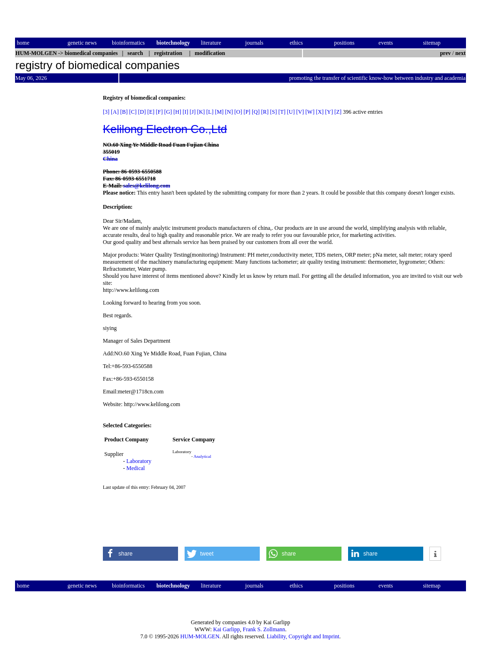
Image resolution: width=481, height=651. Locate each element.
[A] (115, 112)
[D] (142, 112)
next (460, 53)
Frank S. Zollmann (264, 629)
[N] (229, 112)
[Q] (256, 112)
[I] (185, 112)
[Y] (329, 112)
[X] (320, 112)
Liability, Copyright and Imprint (303, 636)
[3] (106, 112)
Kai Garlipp (226, 629)
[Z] (337, 112)
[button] (140, 554)
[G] (168, 112)
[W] (309, 112)
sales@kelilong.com (146, 185)
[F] (159, 112)
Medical (135, 468)
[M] (219, 112)
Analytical (202, 456)
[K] (201, 112)
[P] (246, 112)
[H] (177, 112)
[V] (300, 112)
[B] (124, 112)
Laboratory (138, 461)
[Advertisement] (54, 235)
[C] (133, 112)
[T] (281, 112)
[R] (265, 112)
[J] (193, 112)
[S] (273, 112)
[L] (209, 112)
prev (445, 53)
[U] (291, 112)
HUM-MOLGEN (199, 636)
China (110, 159)
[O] (238, 112)
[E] (150, 112)
